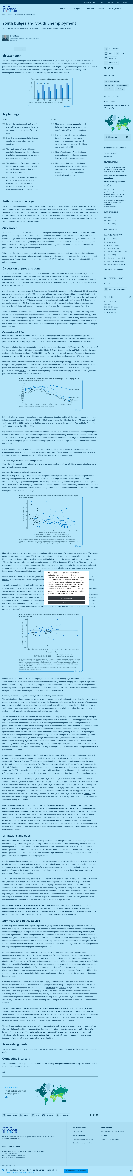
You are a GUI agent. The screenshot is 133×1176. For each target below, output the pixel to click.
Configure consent (66, 598)
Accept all (66, 602)
